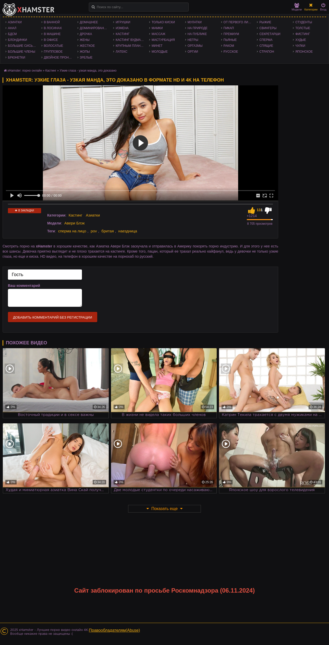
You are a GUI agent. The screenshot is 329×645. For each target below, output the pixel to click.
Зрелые (86, 57)
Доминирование (94, 28)
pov (94, 231)
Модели (297, 7)
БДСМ (12, 34)
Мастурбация (163, 40)
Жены (85, 40)
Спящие (266, 46)
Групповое (53, 51)
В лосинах (53, 28)
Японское (304, 51)
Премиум (231, 34)
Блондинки (17, 40)
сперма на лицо (72, 231)
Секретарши (269, 34)
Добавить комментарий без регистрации (52, 317)
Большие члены (21, 51)
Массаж (158, 34)
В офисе (51, 40)
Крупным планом (130, 46)
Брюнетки (16, 57)
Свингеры (267, 28)
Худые (300, 40)
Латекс (121, 51)
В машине (52, 34)
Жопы (85, 51)
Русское (231, 51)
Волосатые (53, 46)
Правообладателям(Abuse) (114, 630)
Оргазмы (195, 46)
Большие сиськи (22, 46)
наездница (127, 231)
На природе (198, 28)
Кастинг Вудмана (130, 40)
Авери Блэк (74, 223)
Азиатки (15, 22)
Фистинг (302, 34)
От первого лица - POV (239, 22)
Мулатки (195, 22)
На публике (197, 34)
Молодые (160, 51)
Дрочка (86, 34)
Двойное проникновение (59, 57)
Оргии (193, 51)
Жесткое (87, 46)
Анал (12, 28)
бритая (107, 231)
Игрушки (123, 22)
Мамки (157, 28)
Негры (193, 40)
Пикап (229, 28)
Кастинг (122, 34)
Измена (122, 28)
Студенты (303, 22)
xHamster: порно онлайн (24, 70)
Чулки (300, 46)
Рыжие (265, 22)
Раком (229, 46)
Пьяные (230, 40)
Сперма (265, 40)
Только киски (163, 22)
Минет (157, 46)
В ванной (52, 22)
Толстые (302, 28)
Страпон (266, 51)
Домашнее (89, 22)
